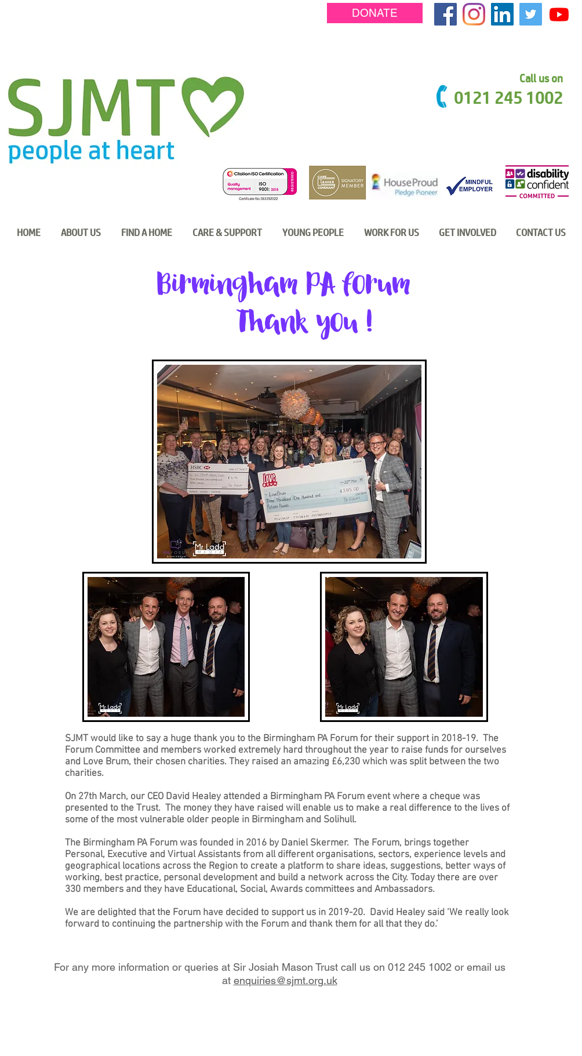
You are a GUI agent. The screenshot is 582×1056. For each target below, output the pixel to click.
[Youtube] (559, 14)
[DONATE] (375, 13)
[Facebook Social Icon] (445, 14)
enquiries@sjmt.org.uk (285, 980)
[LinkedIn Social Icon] (502, 14)
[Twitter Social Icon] (530, 14)
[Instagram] (474, 14)
